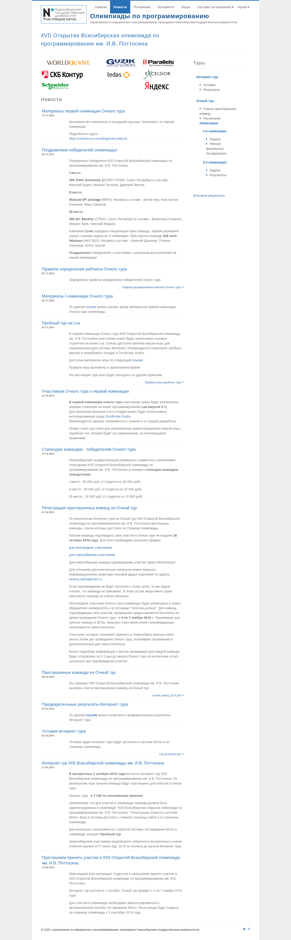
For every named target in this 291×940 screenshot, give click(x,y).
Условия (209, 85)
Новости (120, 7)
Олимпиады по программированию (149, 15)
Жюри (185, 7)
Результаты (211, 89)
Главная (101, 7)
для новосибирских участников (92, 555)
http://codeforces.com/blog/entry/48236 (98, 138)
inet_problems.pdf (170, 754)
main (244, 928)
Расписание (212, 118)
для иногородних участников (90, 547)
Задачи (215, 170)
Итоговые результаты (209, 195)
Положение (142, 7)
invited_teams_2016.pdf (166, 695)
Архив (242, 7)
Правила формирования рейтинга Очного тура (151, 287)
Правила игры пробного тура (163, 382)
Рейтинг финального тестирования (216, 148)
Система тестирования (214, 7)
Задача (215, 139)
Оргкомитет (165, 7)
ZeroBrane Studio (118, 416)
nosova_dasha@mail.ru (85, 579)
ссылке (91, 307)
